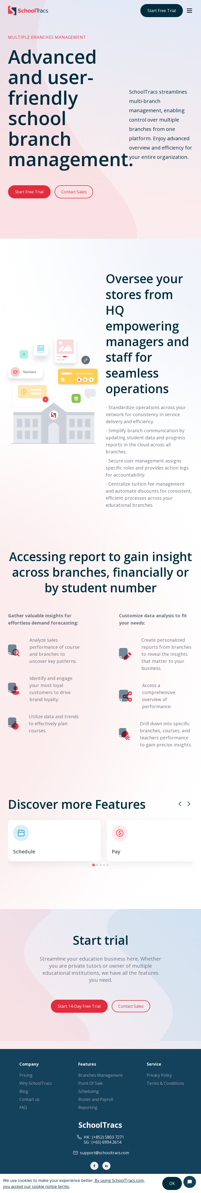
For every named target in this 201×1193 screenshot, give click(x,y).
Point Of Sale (90, 1083)
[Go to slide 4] (104, 865)
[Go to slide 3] (101, 865)
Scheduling (88, 1091)
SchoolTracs (100, 1125)
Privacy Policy (159, 1075)
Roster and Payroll (95, 1099)
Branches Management (100, 1075)
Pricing (25, 1075)
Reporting (87, 1107)
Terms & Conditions (165, 1083)
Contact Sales (74, 192)
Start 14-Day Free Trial (79, 1006)
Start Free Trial (161, 10)
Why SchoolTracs (35, 1083)
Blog (23, 1091)
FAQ (23, 1107)
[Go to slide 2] (97, 865)
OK (172, 1183)
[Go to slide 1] (93, 864)
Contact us (29, 1099)
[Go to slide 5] (108, 865)
